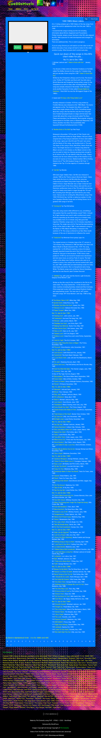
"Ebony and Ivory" (59, 364)
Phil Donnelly (64, 728)
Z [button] (10, 645)
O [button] (59, 641)
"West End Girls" (59, 509)
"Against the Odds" (60, 432)
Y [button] (7, 645)
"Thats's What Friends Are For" (64, 495)
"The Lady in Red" (59, 522)
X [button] (93, 641)
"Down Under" (58, 379)
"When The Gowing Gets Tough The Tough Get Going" (71, 502)
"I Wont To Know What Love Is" (64, 461)
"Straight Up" (59, 607)
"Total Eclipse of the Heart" (62, 414)
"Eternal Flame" (59, 612)
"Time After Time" (59, 437)
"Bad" (55, 559)
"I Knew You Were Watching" (63, 537)
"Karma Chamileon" (60, 427)
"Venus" (56, 519)
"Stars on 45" (58, 331)
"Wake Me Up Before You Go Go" (64, 449)
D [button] (18, 641)
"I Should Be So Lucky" (62, 577)
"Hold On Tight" (59, 340)
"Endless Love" (59, 336)
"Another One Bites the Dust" (63, 305)
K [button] (44, 641)
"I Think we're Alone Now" (62, 561)
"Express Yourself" (61, 619)
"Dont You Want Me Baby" (62, 369)
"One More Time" (60, 582)
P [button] (63, 641)
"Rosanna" (57, 371)
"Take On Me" (58, 488)
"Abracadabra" (58, 376)
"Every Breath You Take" (61, 407)
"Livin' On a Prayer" (60, 535)
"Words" (56, 384)
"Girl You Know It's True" (62, 596)
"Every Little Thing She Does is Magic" (66, 343)
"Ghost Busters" (59, 442)
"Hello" (56, 434)
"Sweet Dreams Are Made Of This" (65, 410)
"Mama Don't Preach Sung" (62, 517)
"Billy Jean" (57, 394)
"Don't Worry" (59, 599)
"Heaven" (57, 476)
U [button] (82, 641)
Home (10, 9)
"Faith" (56, 564)
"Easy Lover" (58, 464)
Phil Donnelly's (7, 652)
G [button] (29, 641)
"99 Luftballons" (59, 397)
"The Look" (58, 617)
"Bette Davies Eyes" (60, 328)
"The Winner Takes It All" (61, 300)
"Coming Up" (57, 206)
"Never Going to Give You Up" (63, 574)
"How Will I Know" (59, 500)
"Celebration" (58, 318)
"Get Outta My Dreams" (62, 579)
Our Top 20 (34, 9)
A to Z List (94, 19)
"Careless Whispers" (60, 459)
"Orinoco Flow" (59, 594)
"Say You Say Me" (59, 490)
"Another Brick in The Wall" (61, 129)
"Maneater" (57, 389)
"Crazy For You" (59, 469)
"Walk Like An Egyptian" (61, 532)
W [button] (89, 641)
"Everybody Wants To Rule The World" (66, 471)
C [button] (14, 641)
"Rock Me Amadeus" (60, 507)
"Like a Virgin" (58, 453)
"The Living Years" (60, 609)
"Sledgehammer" (59, 514)
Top (86, 19)
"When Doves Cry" (60, 440)
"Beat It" (56, 399)
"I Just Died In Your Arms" (62, 544)
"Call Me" (56, 170)
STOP (38, 47)
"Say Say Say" (58, 424)
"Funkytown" (57, 237)
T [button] (78, 641)
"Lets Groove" (58, 353)
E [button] (22, 641)
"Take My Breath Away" (61, 524)
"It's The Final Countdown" (62, 527)
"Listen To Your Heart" (62, 629)
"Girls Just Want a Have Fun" (63, 429)
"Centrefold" (58, 355)
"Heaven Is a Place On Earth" (63, 572)
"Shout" (56, 478)
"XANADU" (56, 276)
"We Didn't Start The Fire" (63, 632)
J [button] (40, 641)
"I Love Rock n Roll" (60, 358)
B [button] (11, 641)
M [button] (51, 641)
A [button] (7, 641)
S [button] (74, 641)
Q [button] (67, 641)
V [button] (85, 641)
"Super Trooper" (59, 310)
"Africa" (56, 392)
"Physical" (57, 347)
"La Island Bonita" (59, 547)
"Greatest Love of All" (61, 512)
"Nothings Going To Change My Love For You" (69, 584)
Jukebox (18, 9)
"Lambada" (58, 627)
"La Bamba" (57, 556)
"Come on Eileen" (59, 381)
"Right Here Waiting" (61, 624)
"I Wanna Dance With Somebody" (64, 549)
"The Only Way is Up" (61, 589)
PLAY (17, 47)
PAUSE (28, 47)
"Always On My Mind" (61, 569)
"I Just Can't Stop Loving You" (63, 552)
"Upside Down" (58, 303)
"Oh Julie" (57, 362)
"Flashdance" (58, 405)
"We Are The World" (60, 466)
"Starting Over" (58, 316)
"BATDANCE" (59, 622)
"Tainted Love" (58, 333)
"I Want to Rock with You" (75, 62)
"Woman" (56, 321)
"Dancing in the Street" (61, 481)
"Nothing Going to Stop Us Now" (64, 542)
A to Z (26, 9)
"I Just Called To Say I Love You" (64, 445)
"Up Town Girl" (58, 416)
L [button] (47, 641)
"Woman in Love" (59, 308)
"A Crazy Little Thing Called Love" (71, 98)
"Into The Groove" (59, 485)
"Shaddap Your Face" (60, 323)
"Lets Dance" (58, 402)
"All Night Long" (59, 419)
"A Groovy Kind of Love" (62, 591)
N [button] (55, 641)
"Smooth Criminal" (60, 604)
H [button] (33, 641)
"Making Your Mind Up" (61, 326)
